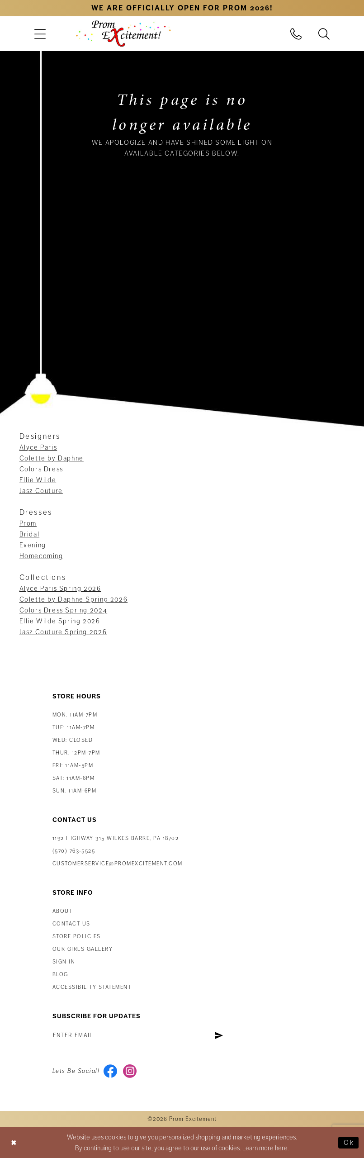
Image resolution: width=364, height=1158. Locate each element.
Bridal (29, 534)
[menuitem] (40, 34)
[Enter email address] (138, 1035)
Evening (32, 545)
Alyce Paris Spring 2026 (60, 588)
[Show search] (324, 34)
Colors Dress (41, 469)
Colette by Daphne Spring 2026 (73, 599)
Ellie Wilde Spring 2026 (59, 621)
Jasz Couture (41, 491)
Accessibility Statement (92, 987)
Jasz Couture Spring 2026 (63, 632)
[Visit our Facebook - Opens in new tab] (110, 1071)
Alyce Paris (38, 447)
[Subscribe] (218, 1035)
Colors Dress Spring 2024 (63, 610)
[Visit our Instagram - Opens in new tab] (129, 1071)
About (62, 911)
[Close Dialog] (14, 1142)
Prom (28, 523)
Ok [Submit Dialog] (349, 1143)
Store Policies (76, 936)
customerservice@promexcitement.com (117, 863)
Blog (60, 974)
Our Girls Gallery (82, 949)
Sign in (64, 962)
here (281, 1148)
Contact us (71, 924)
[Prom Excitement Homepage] (123, 33)
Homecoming (41, 556)
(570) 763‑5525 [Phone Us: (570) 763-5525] (73, 851)
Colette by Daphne (51, 458)
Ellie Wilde (38, 480)
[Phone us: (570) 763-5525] (296, 34)
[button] (40, 34)
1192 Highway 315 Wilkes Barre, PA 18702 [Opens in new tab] (115, 838)
